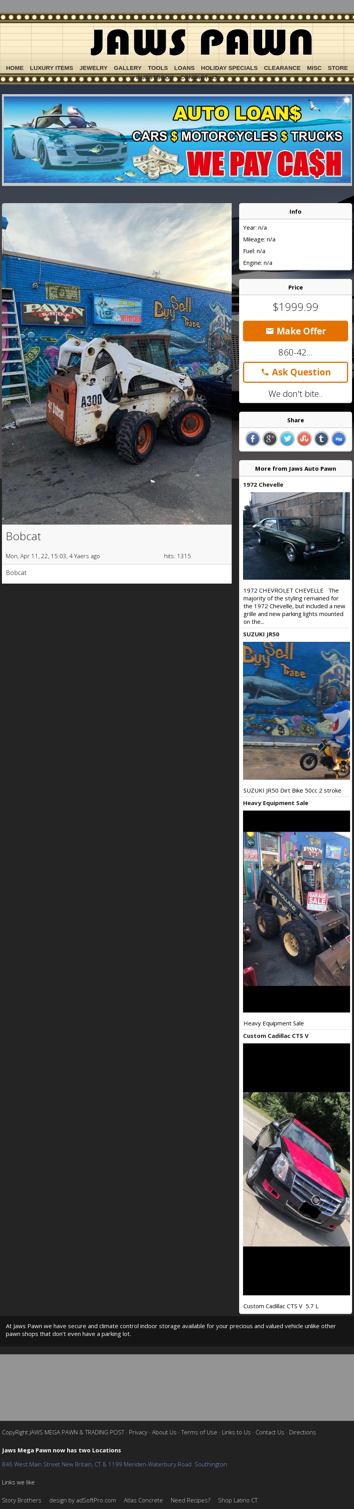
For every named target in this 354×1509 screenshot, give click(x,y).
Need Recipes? (190, 1500)
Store (338, 67)
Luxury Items (51, 67)
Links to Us (236, 1432)
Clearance (282, 67)
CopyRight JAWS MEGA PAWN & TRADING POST (63, 1432)
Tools (158, 67)
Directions (302, 1432)
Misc (314, 67)
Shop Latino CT (237, 1500)
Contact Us (199, 77)
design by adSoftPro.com (82, 1500)
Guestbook (155, 77)
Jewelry (93, 67)
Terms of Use (199, 1432)
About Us (164, 1432)
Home (15, 67)
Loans (184, 67)
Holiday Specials (229, 67)
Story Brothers (21, 1500)
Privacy (138, 1432)
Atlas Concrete (143, 1500)
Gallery (127, 67)
